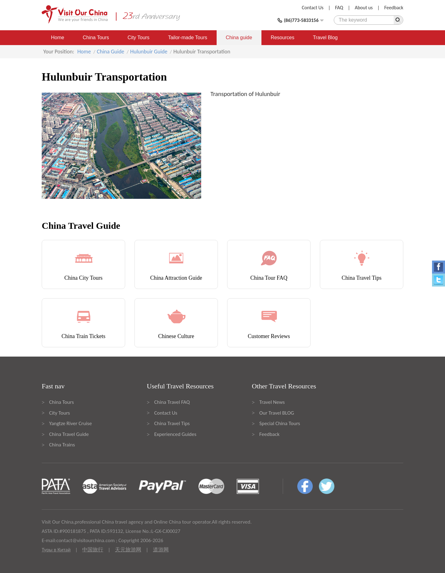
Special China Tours (279, 423)
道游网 (161, 549)
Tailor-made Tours (187, 37)
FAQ (339, 7)
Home (57, 37)
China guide (239, 37)
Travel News (272, 402)
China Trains (62, 444)
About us (364, 7)
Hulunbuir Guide (148, 51)
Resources (282, 37)
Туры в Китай (56, 549)
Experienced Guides (175, 434)
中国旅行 (92, 549)
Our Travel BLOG (276, 413)
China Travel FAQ (172, 402)
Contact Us (313, 7)
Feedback (393, 7)
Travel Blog (325, 37)
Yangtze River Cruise (70, 423)
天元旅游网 (128, 549)
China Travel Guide (69, 434)
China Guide (110, 51)
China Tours (96, 37)
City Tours (139, 37)
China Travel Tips (172, 423)
